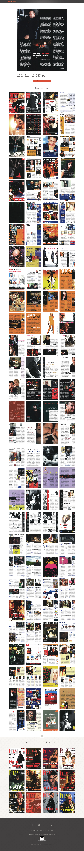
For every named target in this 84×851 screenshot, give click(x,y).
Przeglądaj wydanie (42, 81)
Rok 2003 (31, 742)
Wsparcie (43, 830)
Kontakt (50, 830)
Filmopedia (13, 2)
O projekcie (34, 830)
